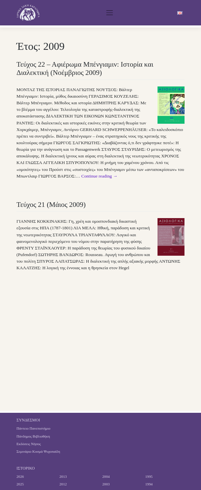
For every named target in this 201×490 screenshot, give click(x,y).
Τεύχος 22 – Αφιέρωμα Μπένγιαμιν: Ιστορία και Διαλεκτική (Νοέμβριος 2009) (84, 68)
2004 (106, 476)
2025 (20, 484)
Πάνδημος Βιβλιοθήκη (33, 436)
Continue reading (99, 176)
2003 (106, 484)
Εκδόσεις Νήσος (28, 444)
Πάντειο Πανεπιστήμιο (33, 428)
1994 (149, 484)
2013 (63, 476)
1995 (149, 476)
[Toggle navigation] (109, 13)
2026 (20, 476)
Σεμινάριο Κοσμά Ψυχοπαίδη (38, 451)
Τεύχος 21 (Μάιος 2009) (51, 205)
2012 (63, 484)
